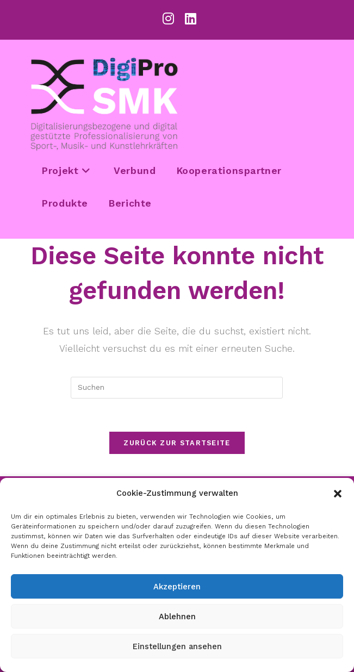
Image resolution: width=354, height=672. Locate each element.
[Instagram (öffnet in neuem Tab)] (168, 18)
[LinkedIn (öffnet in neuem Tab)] (187, 18)
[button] (337, 493)
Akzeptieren (177, 587)
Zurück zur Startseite (176, 443)
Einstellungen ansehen (177, 646)
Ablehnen (177, 616)
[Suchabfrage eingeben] (177, 388)
